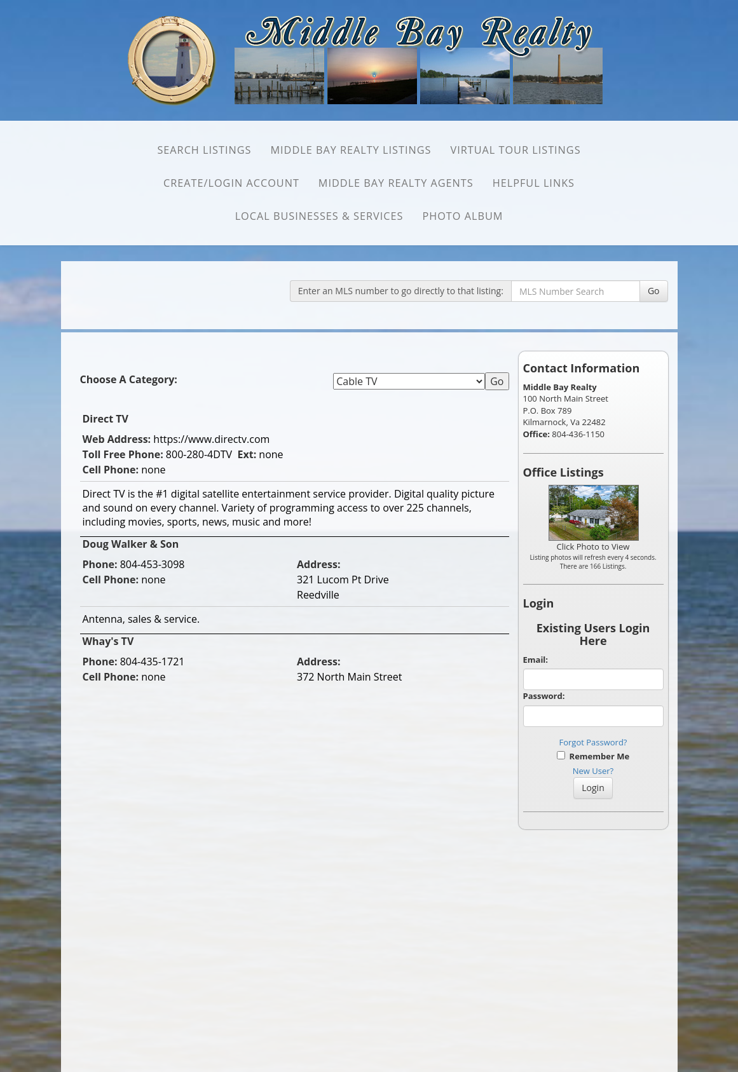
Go (654, 291)
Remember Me (593, 756)
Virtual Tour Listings (515, 150)
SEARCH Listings (204, 150)
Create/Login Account (231, 183)
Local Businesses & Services (319, 216)
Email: (536, 659)
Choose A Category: (130, 379)
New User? (593, 771)
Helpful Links (534, 183)
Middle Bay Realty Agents (396, 183)
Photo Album (462, 216)
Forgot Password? (593, 742)
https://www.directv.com (211, 439)
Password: (544, 696)
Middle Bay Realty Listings (350, 150)
